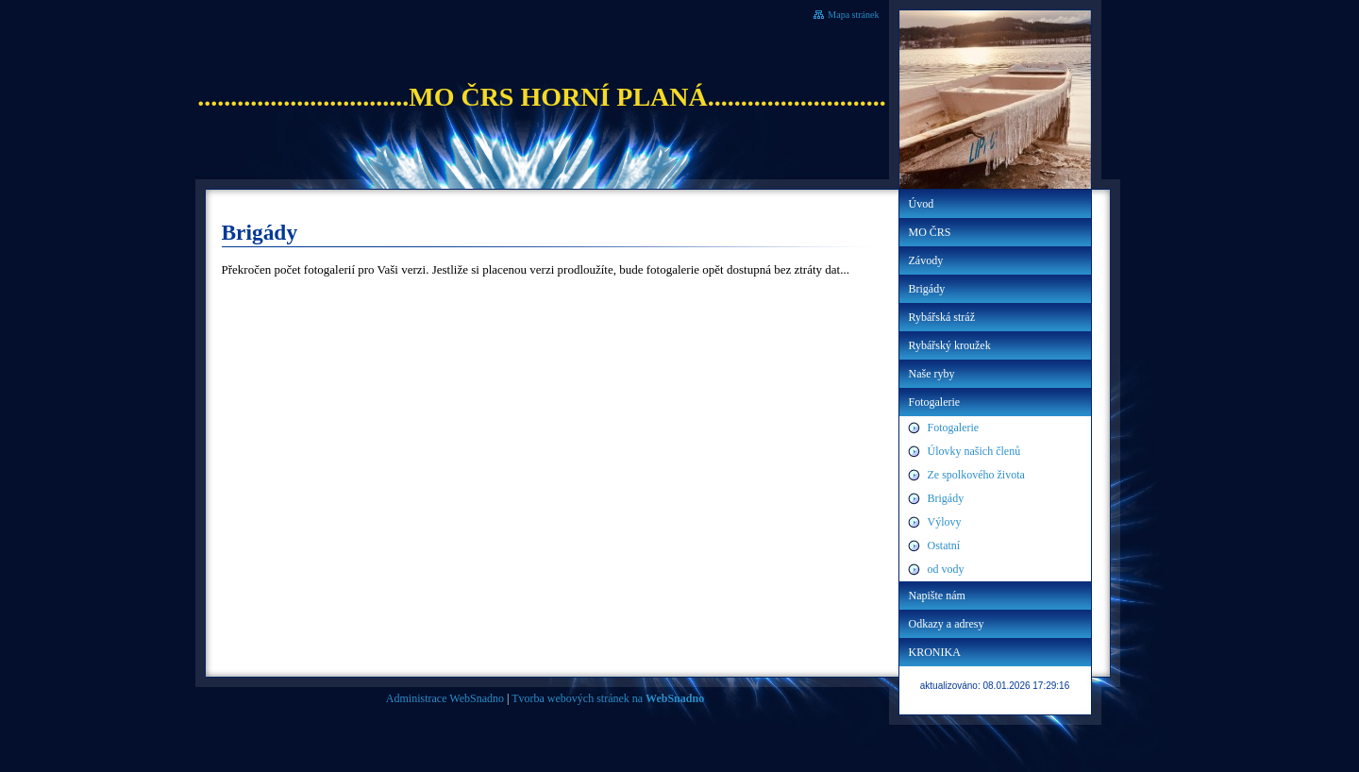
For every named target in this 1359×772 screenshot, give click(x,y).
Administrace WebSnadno (445, 698)
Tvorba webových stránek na (608, 698)
